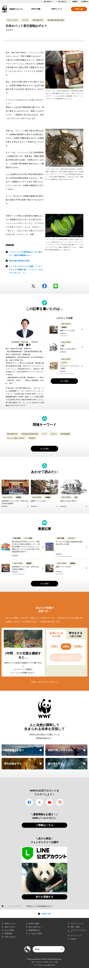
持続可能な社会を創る (67, 752)
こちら (56, 682)
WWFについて (56, 9)
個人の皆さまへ (48, 1)
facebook (44, 286)
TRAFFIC (32, 438)
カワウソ (54, 434)
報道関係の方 (34, 930)
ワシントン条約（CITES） (16, 438)
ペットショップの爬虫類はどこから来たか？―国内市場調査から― (25, 253)
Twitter (33, 286)
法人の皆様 (9, 930)
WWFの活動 (35, 9)
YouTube (49, 802)
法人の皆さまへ (62, 1)
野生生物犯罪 (65, 434)
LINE (55, 286)
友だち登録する (44, 896)
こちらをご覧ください (48, 965)
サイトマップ (76, 936)
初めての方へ (10, 927)
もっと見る (64, 381)
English (73, 939)
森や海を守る (67, 765)
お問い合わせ (10, 937)
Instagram (59, 802)
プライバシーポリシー (78, 931)
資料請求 (74, 1)
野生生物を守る (38, 20)
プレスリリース (76, 924)
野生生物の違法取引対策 (56, 20)
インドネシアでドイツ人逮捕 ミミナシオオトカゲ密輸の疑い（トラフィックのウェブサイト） (25, 269)
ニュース (25, 20)
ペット (44, 434)
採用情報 (8, 933)
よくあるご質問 (35, 933)
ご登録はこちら (45, 825)
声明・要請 (75, 927)
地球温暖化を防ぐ (23, 752)
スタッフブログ (12, 20)
